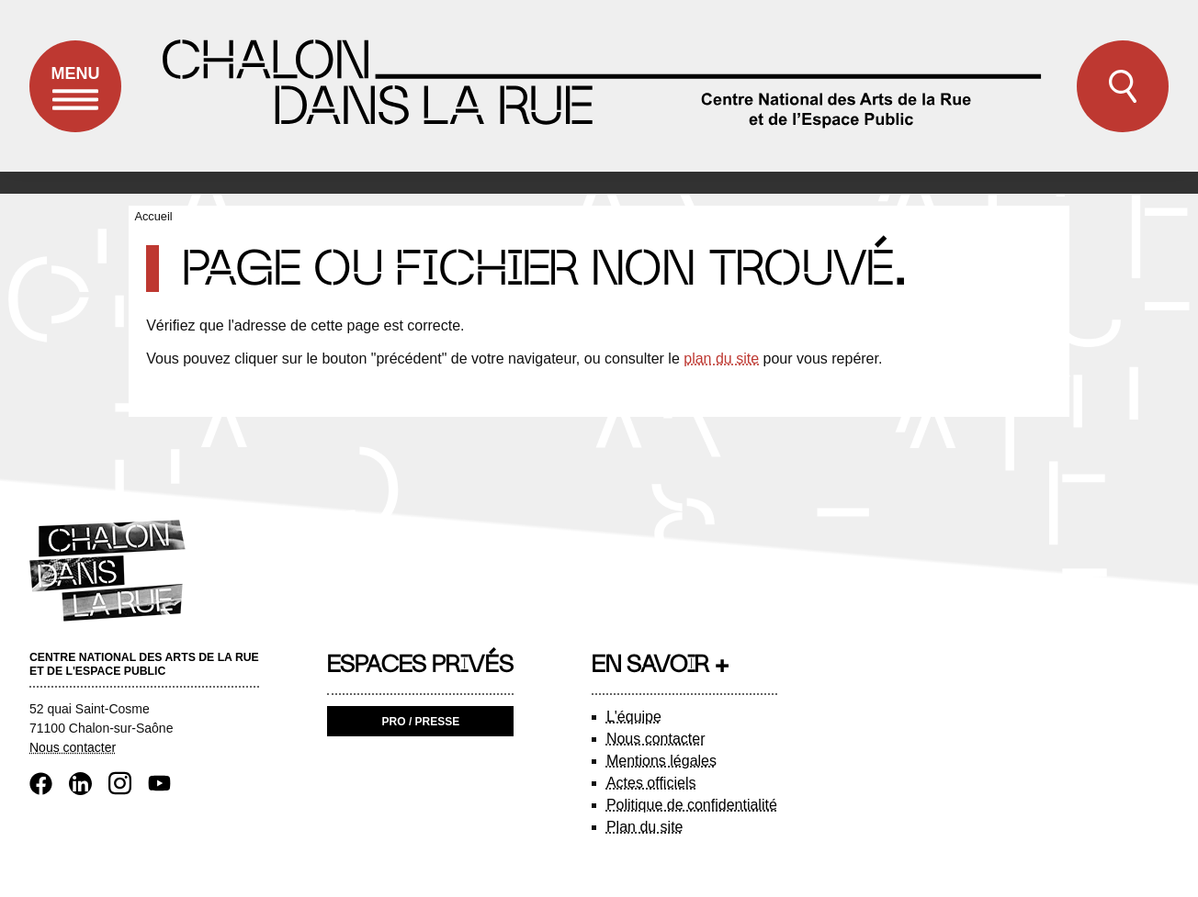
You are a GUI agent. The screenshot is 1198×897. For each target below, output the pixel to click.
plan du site (721, 358)
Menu (75, 98)
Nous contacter (72, 747)
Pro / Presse (421, 721)
